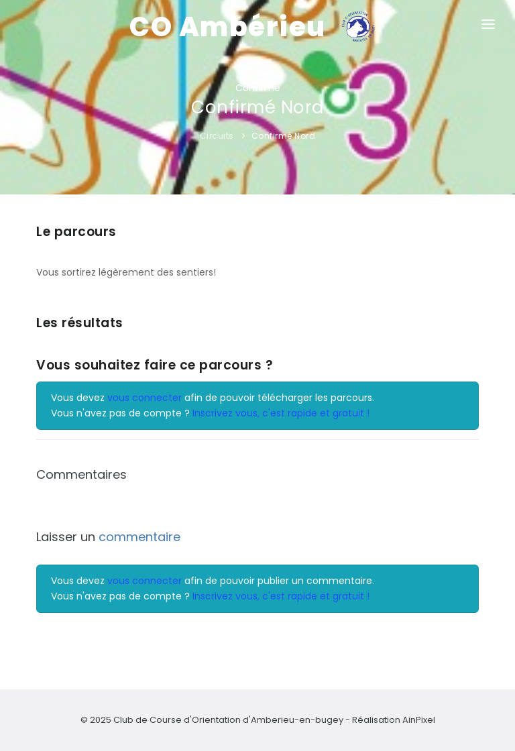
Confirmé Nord (283, 135)
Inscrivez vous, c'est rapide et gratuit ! (280, 413)
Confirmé (257, 88)
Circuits (217, 135)
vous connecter (144, 397)
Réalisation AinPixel (393, 719)
